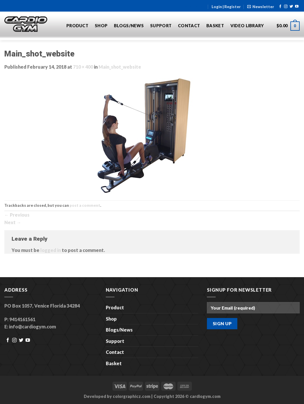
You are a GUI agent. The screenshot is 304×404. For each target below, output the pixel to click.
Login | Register (226, 6)
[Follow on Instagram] (285, 7)
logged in (50, 250)
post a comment (85, 205)
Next (12, 222)
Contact (189, 25)
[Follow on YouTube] (296, 7)
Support (161, 25)
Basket (215, 25)
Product (77, 25)
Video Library (247, 25)
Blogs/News (129, 25)
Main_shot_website (120, 67)
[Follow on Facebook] (280, 7)
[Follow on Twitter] (291, 7)
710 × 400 (83, 67)
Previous (17, 214)
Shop (101, 25)
